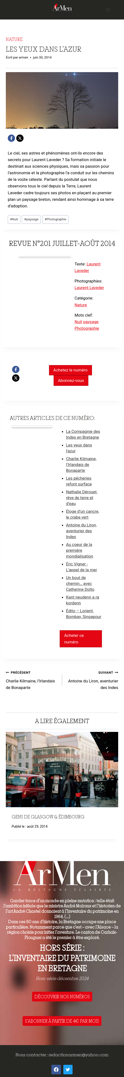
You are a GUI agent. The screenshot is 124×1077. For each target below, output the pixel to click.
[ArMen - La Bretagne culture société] (62, 7)
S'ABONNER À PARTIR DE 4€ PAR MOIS (62, 1021)
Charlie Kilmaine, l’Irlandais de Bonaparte (81, 464)
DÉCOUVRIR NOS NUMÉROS (62, 996)
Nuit (14, 219)
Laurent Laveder (89, 287)
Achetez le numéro (70, 370)
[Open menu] (107, 9)
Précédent (12, 789)
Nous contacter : (32, 1055)
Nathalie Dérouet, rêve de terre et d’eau (82, 497)
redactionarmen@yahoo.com (78, 1055)
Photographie (55, 219)
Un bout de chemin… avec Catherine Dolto (80, 583)
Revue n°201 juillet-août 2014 (62, 243)
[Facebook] (11, 138)
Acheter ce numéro (74, 638)
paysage (31, 219)
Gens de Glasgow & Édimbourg (48, 817)
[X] (20, 138)
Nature (14, 39)
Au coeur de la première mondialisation (79, 550)
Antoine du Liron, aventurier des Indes (81, 531)
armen (23, 57)
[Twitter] (68, 1069)
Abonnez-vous (71, 380)
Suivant (112, 789)
